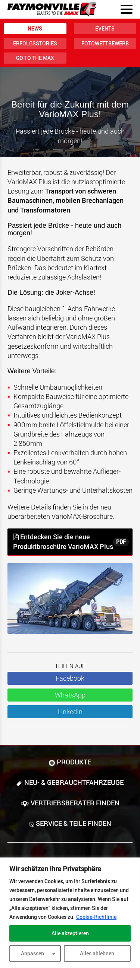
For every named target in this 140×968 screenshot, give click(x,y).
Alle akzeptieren (70, 933)
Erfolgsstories (35, 43)
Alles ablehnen (97, 953)
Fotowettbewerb (105, 43)
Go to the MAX (35, 57)
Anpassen (32, 953)
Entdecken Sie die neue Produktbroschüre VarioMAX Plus (71, 541)
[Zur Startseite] (51, 9)
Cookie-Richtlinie (96, 916)
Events (105, 28)
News (35, 28)
